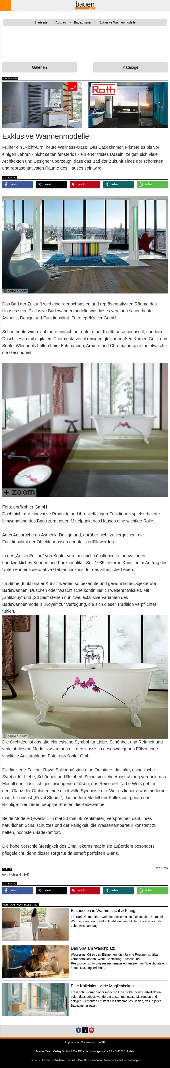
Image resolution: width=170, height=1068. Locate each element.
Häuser (34, 1060)
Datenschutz (89, 1042)
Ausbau (59, 1060)
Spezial (118, 1060)
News (107, 1060)
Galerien (39, 67)
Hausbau (46, 1060)
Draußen (83, 1060)
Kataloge (130, 67)
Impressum (72, 1042)
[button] (17, 184)
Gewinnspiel (133, 1060)
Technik (71, 1060)
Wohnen (96, 1060)
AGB (102, 1042)
